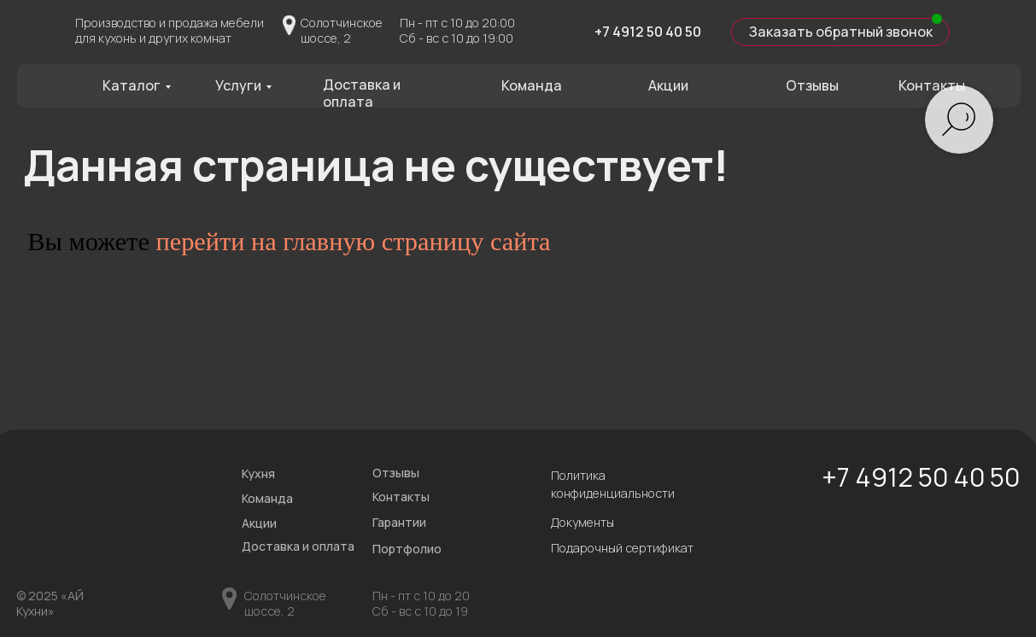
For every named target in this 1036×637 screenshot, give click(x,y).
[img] (563, 30)
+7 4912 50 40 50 (647, 31)
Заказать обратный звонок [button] (841, 31)
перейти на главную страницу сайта (352, 241)
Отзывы (812, 85)
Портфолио (407, 549)
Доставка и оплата (362, 93)
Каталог (131, 85)
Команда (531, 85)
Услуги (238, 85)
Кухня (258, 473)
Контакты (931, 85)
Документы (582, 522)
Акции (668, 85)
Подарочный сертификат (622, 548)
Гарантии (399, 522)
